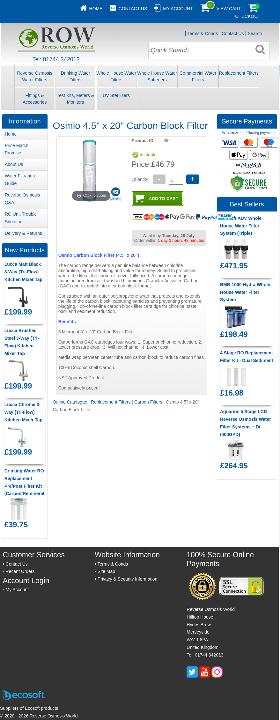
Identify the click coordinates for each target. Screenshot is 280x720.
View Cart (228, 8)
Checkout (247, 16)
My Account (178, 8)
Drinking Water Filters (75, 76)
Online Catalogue (70, 402)
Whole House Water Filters (116, 76)
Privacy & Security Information (128, 579)
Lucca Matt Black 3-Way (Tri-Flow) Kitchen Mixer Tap (23, 272)
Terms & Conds (202, 33)
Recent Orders (20, 571)
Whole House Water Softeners (157, 76)
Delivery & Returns (23, 233)
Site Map (106, 571)
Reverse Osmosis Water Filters (34, 76)
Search (255, 33)
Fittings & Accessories (35, 99)
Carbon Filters (148, 402)
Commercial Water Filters (198, 76)
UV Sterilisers (116, 95)
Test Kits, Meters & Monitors (75, 99)
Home (96, 8)
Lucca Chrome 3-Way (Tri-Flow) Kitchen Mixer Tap (23, 412)
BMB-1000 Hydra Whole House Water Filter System (245, 292)
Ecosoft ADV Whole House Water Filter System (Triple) (241, 226)
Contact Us (133, 8)
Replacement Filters (239, 73)
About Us (14, 164)
